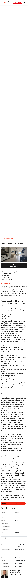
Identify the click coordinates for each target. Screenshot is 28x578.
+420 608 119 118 (15, 572)
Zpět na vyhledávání (8, 238)
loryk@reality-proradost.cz (18, 574)
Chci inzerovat (17, 2)
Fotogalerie (14, 265)
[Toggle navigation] (25, 2)
